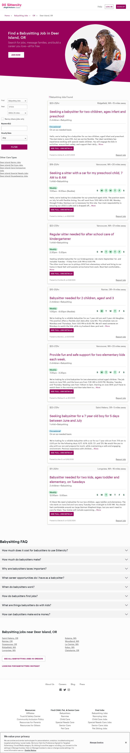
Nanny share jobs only (14, 119)
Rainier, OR (7, 641)
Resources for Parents (30, 722)
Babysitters (65, 713)
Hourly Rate (6, 133)
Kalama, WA (70, 638)
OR (34, 15)
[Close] (126, 742)
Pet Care (65, 728)
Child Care (65, 719)
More (101, 144)
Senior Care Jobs (100, 725)
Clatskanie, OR (72, 650)
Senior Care (65, 725)
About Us (49, 684)
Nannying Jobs (100, 716)
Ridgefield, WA (9, 647)
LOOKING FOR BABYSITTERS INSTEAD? (21, 666)
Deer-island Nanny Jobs (10, 162)
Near (3, 106)
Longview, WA (9, 650)
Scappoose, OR (9, 644)
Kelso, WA (70, 647)
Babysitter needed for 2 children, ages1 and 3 (82, 298)
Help (100, 6)
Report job (121, 155)
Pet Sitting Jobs (99, 728)
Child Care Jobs (99, 719)
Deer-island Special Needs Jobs (14, 173)
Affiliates (30, 713)
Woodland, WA (72, 641)
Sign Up (121, 7)
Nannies (65, 716)
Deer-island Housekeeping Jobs (14, 176)
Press (82, 684)
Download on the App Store (65, 700)
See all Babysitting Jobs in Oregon (23, 659)
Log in (109, 7)
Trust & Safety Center (30, 716)
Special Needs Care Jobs (100, 722)
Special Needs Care (65, 722)
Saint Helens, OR (10, 638)
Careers (62, 684)
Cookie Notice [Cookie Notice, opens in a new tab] (30, 750)
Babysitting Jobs (21, 15)
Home (7, 15)
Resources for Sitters (30, 725)
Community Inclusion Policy (30, 719)
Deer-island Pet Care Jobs (11, 165)
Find (2, 100)
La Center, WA (72, 644)
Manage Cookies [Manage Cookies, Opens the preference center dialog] (96, 742)
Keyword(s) (6, 123)
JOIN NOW (15, 55)
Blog (73, 684)
